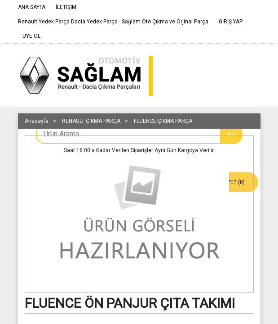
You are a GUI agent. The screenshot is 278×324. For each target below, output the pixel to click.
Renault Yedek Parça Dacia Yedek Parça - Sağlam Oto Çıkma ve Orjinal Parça (113, 21)
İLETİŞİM (66, 7)
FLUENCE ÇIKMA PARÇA (163, 121)
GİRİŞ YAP (231, 21)
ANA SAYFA (31, 7)
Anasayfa (37, 121)
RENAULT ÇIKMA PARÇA (91, 121)
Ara (231, 134)
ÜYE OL (31, 36)
